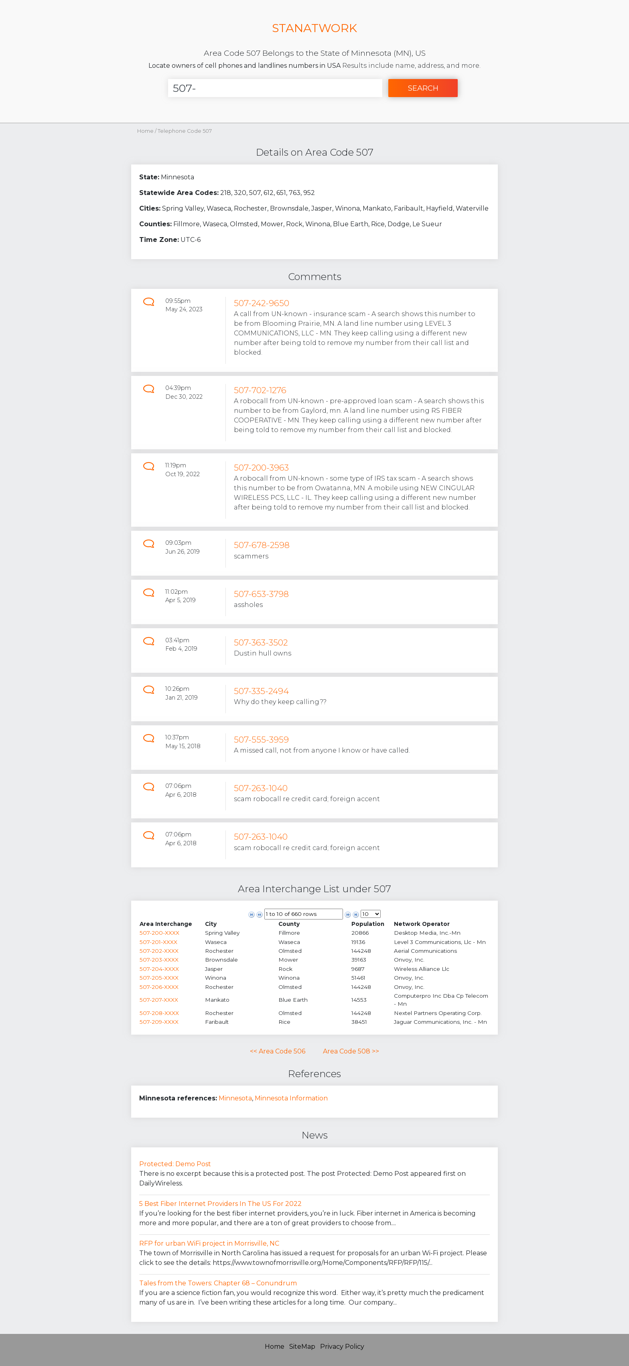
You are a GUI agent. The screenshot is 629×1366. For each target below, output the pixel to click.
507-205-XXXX (159, 977)
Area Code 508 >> (351, 1051)
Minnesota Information (291, 1098)
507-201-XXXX (158, 942)
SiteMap (302, 1346)
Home (145, 131)
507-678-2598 (262, 545)
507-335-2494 (261, 691)
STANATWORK (314, 28)
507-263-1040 (261, 788)
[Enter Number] (275, 88)
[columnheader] (172, 923)
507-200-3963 (261, 468)
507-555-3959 (261, 740)
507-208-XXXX (159, 1013)
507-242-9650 (261, 303)
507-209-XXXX (159, 1022)
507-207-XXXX (159, 1000)
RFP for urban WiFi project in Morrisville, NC (209, 1243)
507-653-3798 (261, 594)
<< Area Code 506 (277, 1051)
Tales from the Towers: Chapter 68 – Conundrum (218, 1283)
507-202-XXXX (159, 951)
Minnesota (235, 1098)
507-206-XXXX (159, 987)
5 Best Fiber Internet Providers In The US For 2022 (220, 1204)
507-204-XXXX (159, 969)
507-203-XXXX (159, 959)
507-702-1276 (260, 390)
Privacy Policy (342, 1346)
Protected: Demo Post (175, 1164)
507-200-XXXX (159, 933)
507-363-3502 (261, 642)
